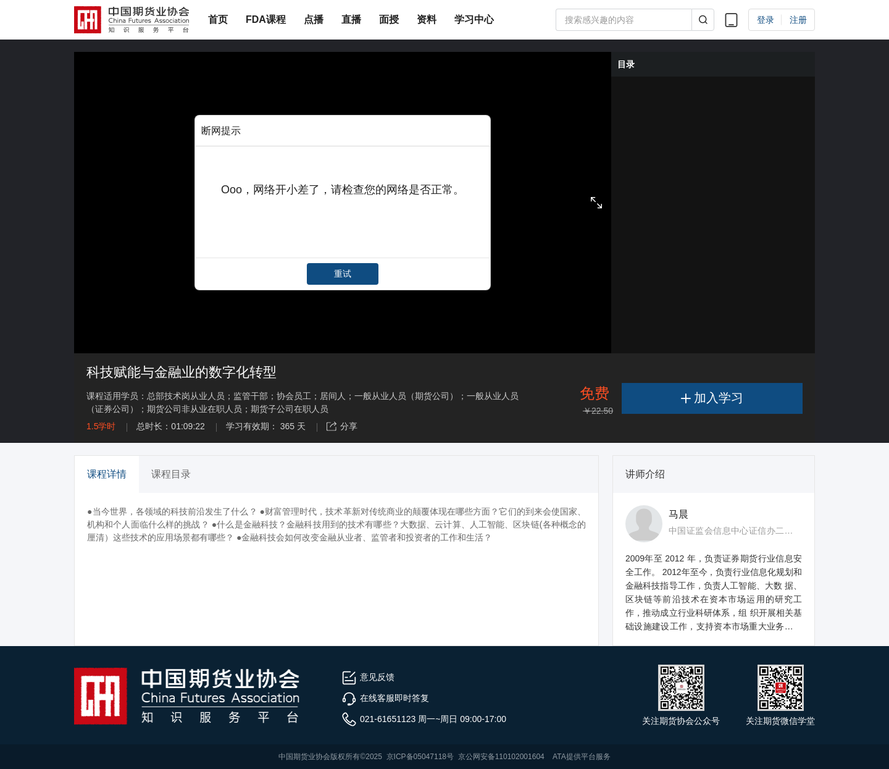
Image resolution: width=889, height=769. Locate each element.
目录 (626, 64)
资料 (426, 19)
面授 (389, 19)
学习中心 (474, 19)
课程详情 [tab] (107, 474)
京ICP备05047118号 (420, 756)
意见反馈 (367, 677)
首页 (218, 19)
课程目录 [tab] (171, 474)
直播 (351, 19)
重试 (342, 274)
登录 (765, 20)
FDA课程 (266, 19)
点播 (313, 19)
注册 (798, 20)
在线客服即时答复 (385, 698)
